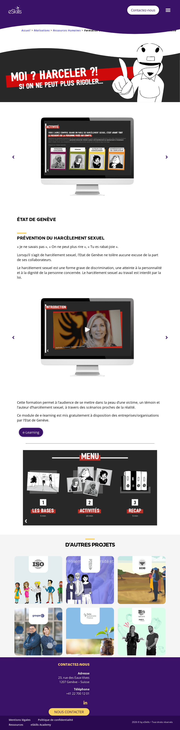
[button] (168, 10)
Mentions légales (19, 720)
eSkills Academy (41, 724)
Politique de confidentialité (55, 720)
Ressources (16, 724)
